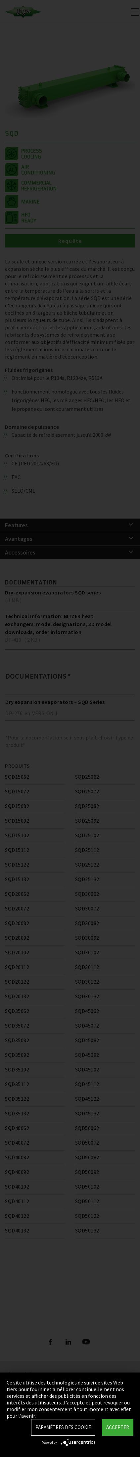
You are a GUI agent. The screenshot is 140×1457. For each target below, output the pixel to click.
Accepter (117, 1427)
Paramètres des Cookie (63, 1427)
